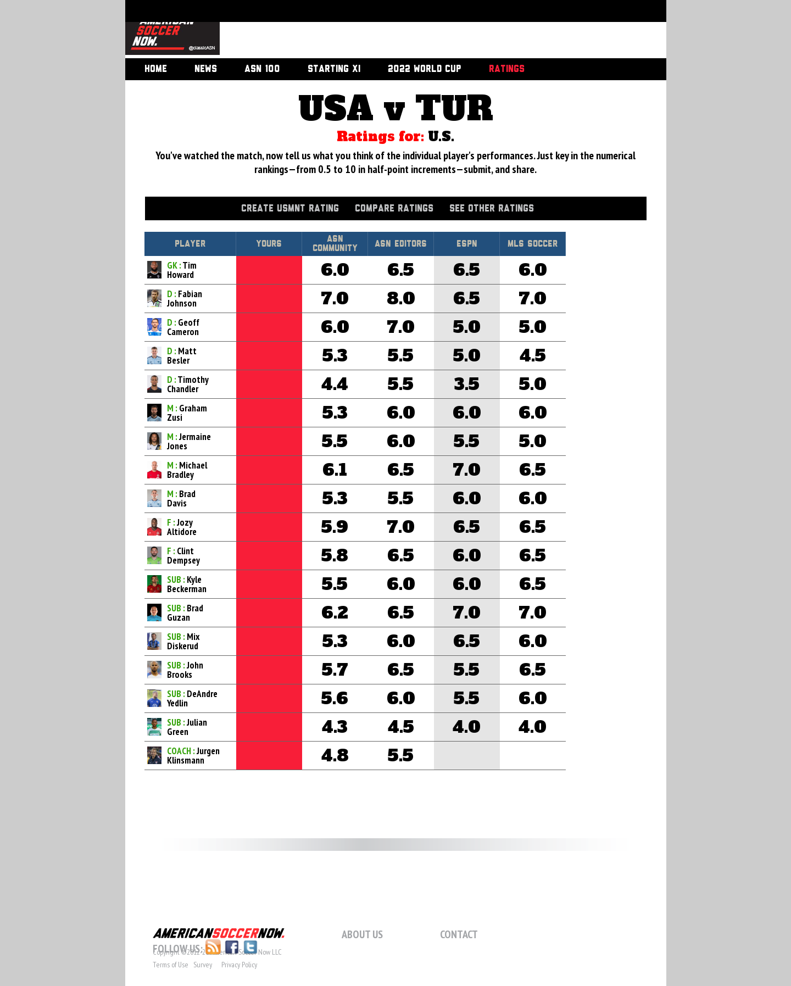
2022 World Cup (424, 69)
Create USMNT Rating (290, 208)
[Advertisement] (431, 30)
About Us (362, 934)
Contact (459, 934)
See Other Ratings (491, 208)
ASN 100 (262, 69)
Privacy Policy (239, 965)
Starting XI (334, 69)
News (205, 69)
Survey (202, 965)
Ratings (507, 69)
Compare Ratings (394, 208)
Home (155, 69)
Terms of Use (170, 965)
